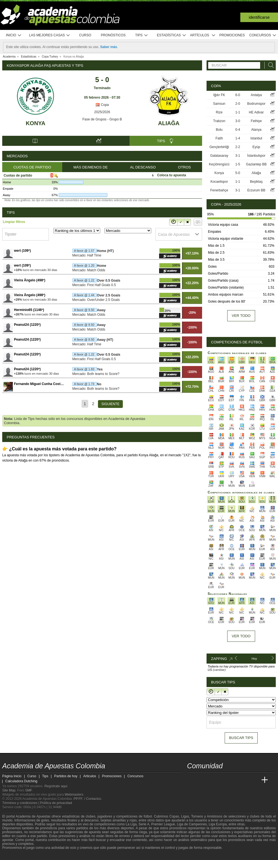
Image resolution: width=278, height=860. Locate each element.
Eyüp (256, 147)
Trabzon (219, 121)
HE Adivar (256, 112)
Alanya (256, 130)
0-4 (237, 130)
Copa (102, 105)
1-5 (237, 164)
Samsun (219, 104)
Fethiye (256, 121)
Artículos (202, 35)
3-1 (237, 156)
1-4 (237, 138)
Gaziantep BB (256, 164)
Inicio (13, 35)
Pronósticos (113, 35)
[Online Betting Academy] (223, 780)
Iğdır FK (219, 95)
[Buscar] (269, 65)
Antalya (256, 95)
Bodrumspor (256, 104)
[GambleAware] (16, 855)
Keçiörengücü (219, 164)
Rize (219, 112)
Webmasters (73, 795)
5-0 (237, 173)
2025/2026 (102, 112)
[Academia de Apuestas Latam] (244, 780)
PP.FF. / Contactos (87, 799)
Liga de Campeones (192, 824)
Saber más (108, 47)
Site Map (8, 790)
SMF (28, 790)
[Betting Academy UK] (254, 780)
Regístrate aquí (55, 786)
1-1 (237, 112)
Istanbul (256, 138)
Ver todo (241, 315)
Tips (141, 35)
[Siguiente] (110, 404)
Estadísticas (171, 35)
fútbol (147, 816)
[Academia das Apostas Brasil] (212, 780)
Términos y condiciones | (21, 803)
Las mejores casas (49, 35)
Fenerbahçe (219, 190)
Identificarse (259, 17)
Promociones (232, 35)
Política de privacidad (56, 803)
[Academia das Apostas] (202, 780)
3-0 (237, 121)
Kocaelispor (219, 182)
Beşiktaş (256, 182)
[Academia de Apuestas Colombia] (191, 780)
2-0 (237, 104)
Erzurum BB (256, 190)
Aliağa (168, 123)
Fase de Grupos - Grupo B (102, 119)
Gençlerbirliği (219, 147)
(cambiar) (219, 669)
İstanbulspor (256, 156)
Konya (35, 123)
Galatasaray (219, 156)
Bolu (219, 130)
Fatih (219, 138)
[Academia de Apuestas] (233, 780)
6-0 (237, 95)
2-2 (237, 147)
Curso (85, 35)
